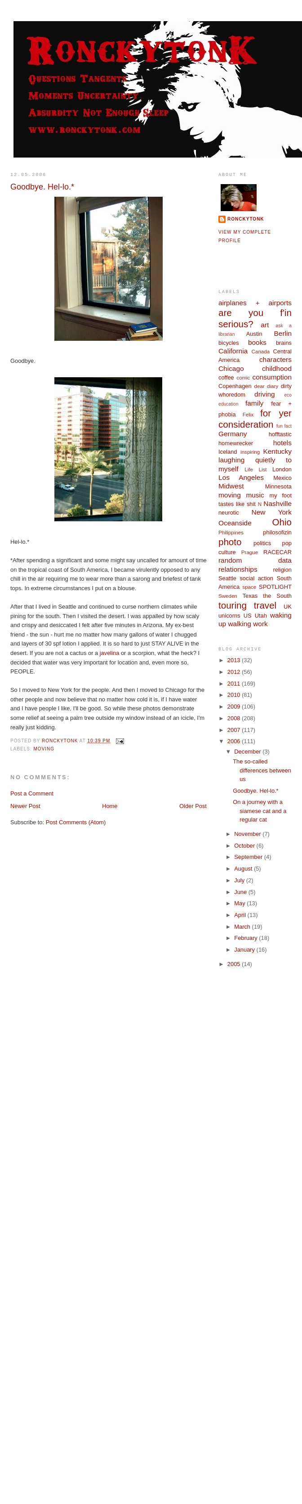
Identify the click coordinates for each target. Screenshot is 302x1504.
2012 (234, 671)
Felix (248, 414)
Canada (261, 351)
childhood (277, 368)
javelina (110, 653)
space (249, 587)
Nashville (277, 503)
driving (264, 394)
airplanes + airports (255, 303)
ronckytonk (245, 219)
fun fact (284, 426)
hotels (282, 443)
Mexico (282, 477)
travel (265, 605)
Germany (232, 434)
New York (272, 512)
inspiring (250, 452)
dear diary (266, 386)
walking (239, 624)
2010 (234, 694)
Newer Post (25, 806)
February (246, 938)
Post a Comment (31, 793)
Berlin (283, 333)
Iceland (227, 451)
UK (288, 606)
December (248, 751)
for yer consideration (255, 418)
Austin (254, 333)
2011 (234, 683)
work (260, 624)
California (233, 351)
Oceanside (235, 523)
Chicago (231, 368)
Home (109, 806)
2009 (234, 706)
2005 (234, 964)
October (245, 845)
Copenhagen (235, 386)
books (257, 342)
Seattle (227, 578)
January (245, 949)
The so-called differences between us (262, 770)
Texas (250, 595)
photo (230, 542)
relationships (238, 569)
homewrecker (235, 443)
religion (282, 569)
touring (232, 605)
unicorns (229, 615)
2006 (234, 741)
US (248, 615)
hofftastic (280, 434)
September (249, 857)
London (282, 469)
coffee (226, 377)
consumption (272, 377)
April (240, 915)
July (240, 880)
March (243, 926)
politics (262, 543)
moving (44, 748)
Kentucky (277, 451)
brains (284, 342)
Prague (249, 552)
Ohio (282, 522)
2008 (234, 718)
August (244, 868)
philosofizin (277, 532)
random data (255, 560)
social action (256, 578)
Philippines (231, 532)
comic (243, 377)
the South (277, 595)
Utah (261, 615)
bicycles (228, 342)
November (248, 834)
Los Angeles (241, 477)
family (254, 403)
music (255, 495)
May (240, 903)
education (228, 404)
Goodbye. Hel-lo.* (256, 790)
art (265, 325)
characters (275, 359)
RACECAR (277, 552)
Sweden (227, 596)
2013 (234, 660)
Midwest (231, 486)
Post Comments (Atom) (76, 822)
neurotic (228, 512)
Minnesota (278, 486)
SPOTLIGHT (275, 586)
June (241, 892)
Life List (255, 469)
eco (288, 395)
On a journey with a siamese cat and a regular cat (259, 811)
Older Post (193, 806)
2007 (234, 730)
